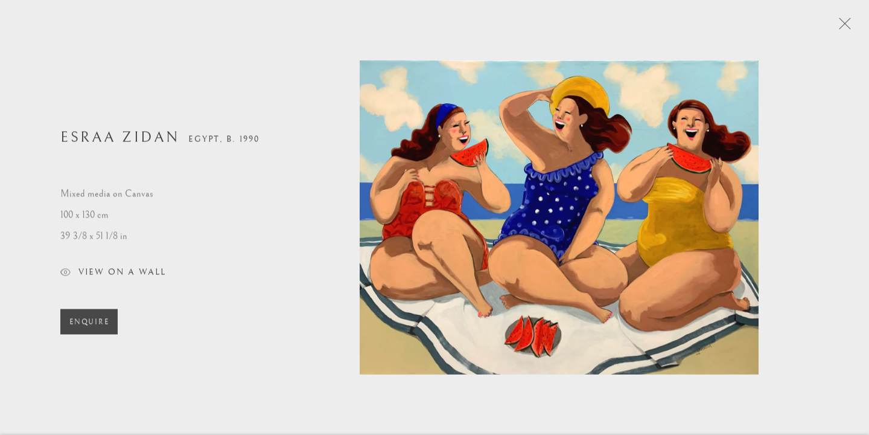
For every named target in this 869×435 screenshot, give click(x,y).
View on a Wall (113, 279)
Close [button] (854, 27)
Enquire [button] (89, 327)
